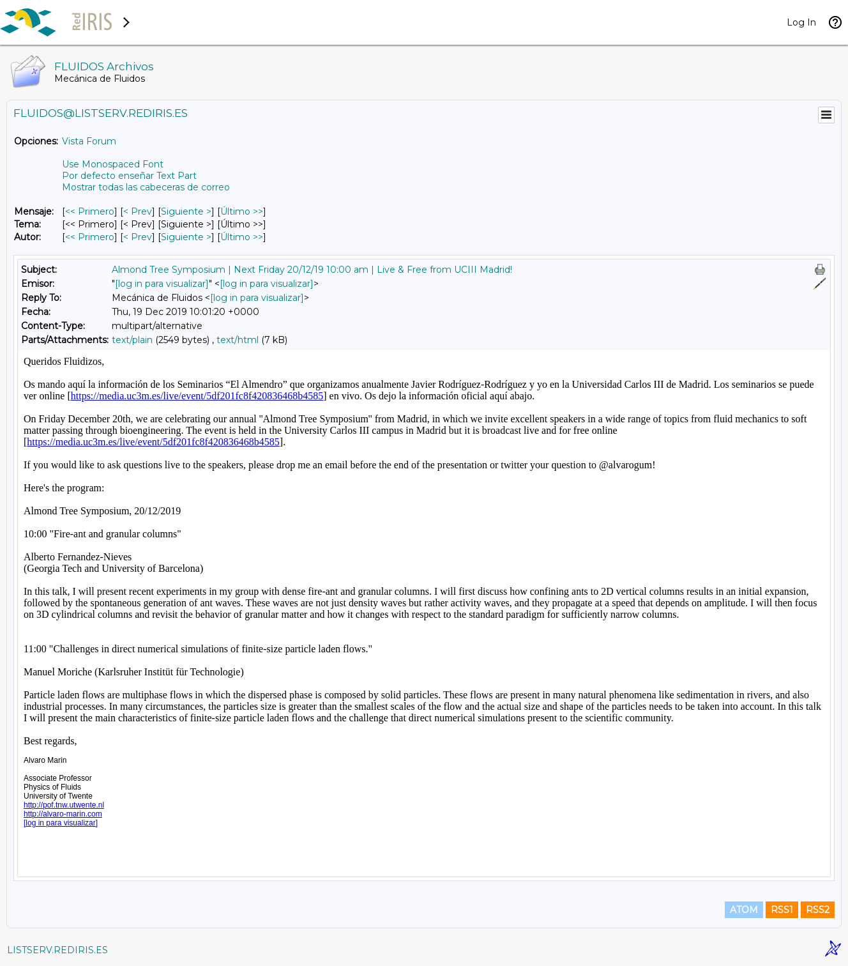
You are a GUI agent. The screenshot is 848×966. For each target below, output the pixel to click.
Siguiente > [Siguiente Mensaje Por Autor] (186, 237)
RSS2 (817, 910)
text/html (237, 340)
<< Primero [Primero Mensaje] (89, 211)
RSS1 (782, 910)
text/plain (132, 340)
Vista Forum (89, 141)
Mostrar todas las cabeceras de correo (146, 187)
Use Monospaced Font (112, 164)
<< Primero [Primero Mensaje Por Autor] (89, 237)
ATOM (744, 910)
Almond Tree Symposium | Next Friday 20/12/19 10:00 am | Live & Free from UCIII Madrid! (312, 269)
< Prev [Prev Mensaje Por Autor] (137, 237)
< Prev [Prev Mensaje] (137, 211)
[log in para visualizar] (162, 283)
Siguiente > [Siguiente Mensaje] (186, 211)
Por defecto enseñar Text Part (129, 175)
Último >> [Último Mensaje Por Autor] (241, 237)
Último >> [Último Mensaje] (241, 211)
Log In (801, 22)
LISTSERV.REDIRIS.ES (57, 950)
